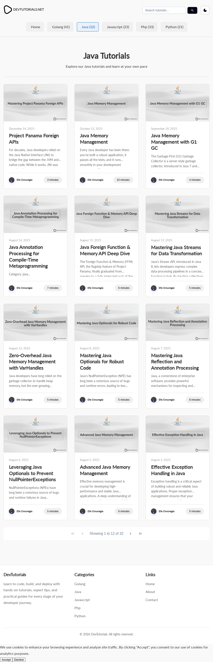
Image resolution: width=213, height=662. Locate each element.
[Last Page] (140, 533)
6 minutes (124, 288)
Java (77, 592)
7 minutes (52, 288)
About (150, 592)
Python (80, 616)
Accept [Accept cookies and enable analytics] (6, 659)
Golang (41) (61, 27)
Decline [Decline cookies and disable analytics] (19, 659)
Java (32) (88, 27)
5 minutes (195, 288)
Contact (152, 600)
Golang (79, 584)
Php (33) (147, 27)
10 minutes (123, 179)
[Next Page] (130, 533)
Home (35, 27)
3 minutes (52, 179)
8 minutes (195, 399)
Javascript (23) (118, 27)
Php (77, 608)
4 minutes (195, 179)
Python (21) (174, 27)
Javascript (82, 600)
